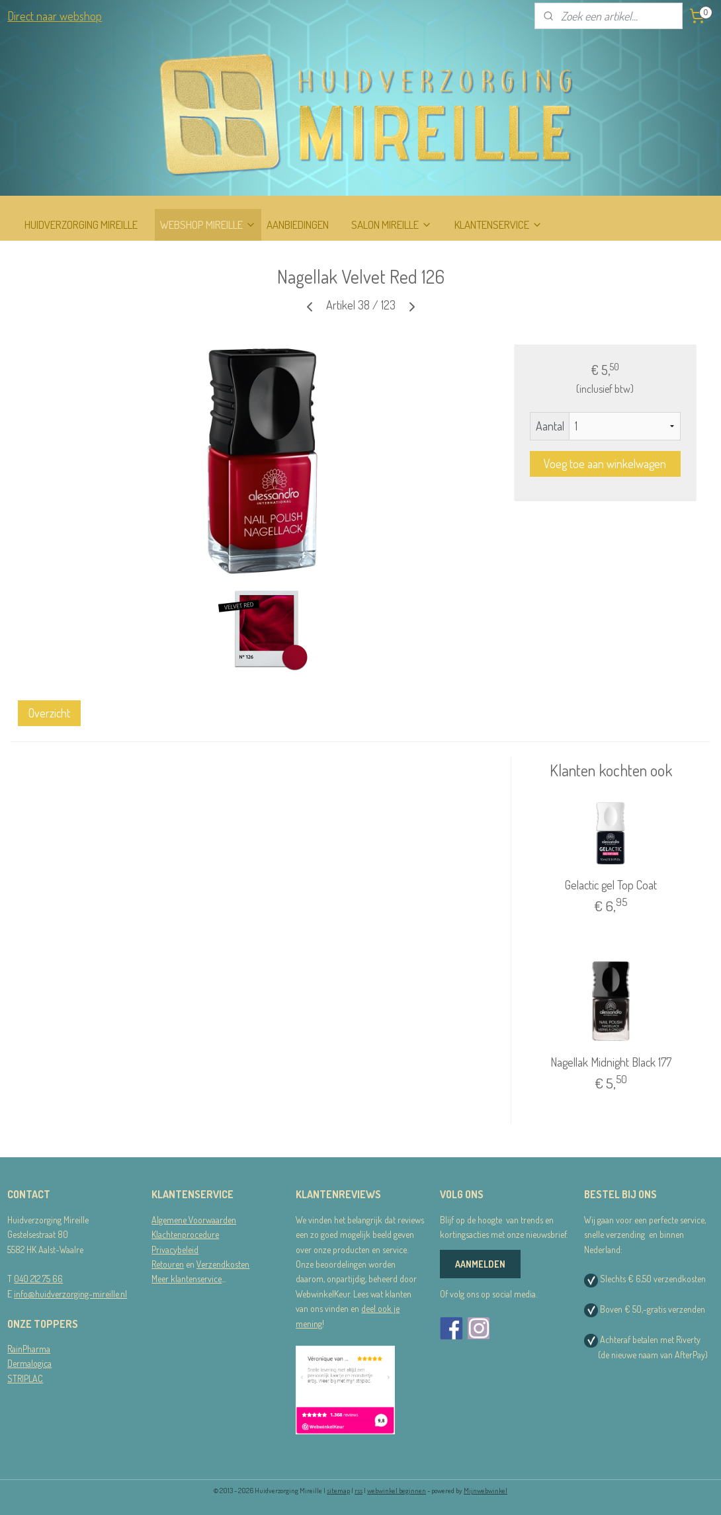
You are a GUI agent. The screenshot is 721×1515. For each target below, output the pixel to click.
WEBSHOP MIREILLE (208, 224)
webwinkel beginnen (396, 1490)
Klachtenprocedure (185, 1234)
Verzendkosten (222, 1264)
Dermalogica (29, 1363)
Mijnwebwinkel (485, 1490)
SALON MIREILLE (391, 224)
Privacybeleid (174, 1249)
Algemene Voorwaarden (193, 1219)
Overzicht (49, 713)
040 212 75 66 (38, 1278)
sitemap (338, 1490)
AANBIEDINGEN (298, 224)
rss (358, 1490)
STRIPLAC (25, 1378)
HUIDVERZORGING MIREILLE (81, 224)
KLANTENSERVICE (498, 224)
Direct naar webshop (54, 16)
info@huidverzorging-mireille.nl (70, 1293)
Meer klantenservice (186, 1278)
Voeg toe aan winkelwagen (605, 463)
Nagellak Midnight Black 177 (610, 1062)
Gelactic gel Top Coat (611, 885)
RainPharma (28, 1348)
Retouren (167, 1264)
